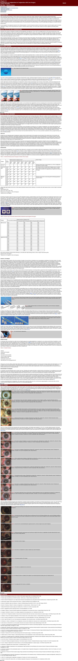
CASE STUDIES (3, 10)
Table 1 (51, 152)
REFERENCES (3, 11)
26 (18, 107)
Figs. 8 (27, 389)
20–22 (49, 78)
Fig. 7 (28, 329)
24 (17, 107)
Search (64, 3)
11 (29, 389)
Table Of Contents (10, 5)
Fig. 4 (31, 293)
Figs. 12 (2, 430)
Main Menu (2, 5)
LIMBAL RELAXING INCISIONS (6, 9)
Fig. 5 (35, 294)
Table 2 (6, 202)
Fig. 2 (3, 86)
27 (6, 109)
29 (23, 504)
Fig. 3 (10, 199)
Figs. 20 (21, 504)
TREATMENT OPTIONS (4, 8)
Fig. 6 (56, 313)
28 (7, 109)
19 (4, 430)
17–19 (54, 77)
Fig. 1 (20, 58)
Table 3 (29, 342)
